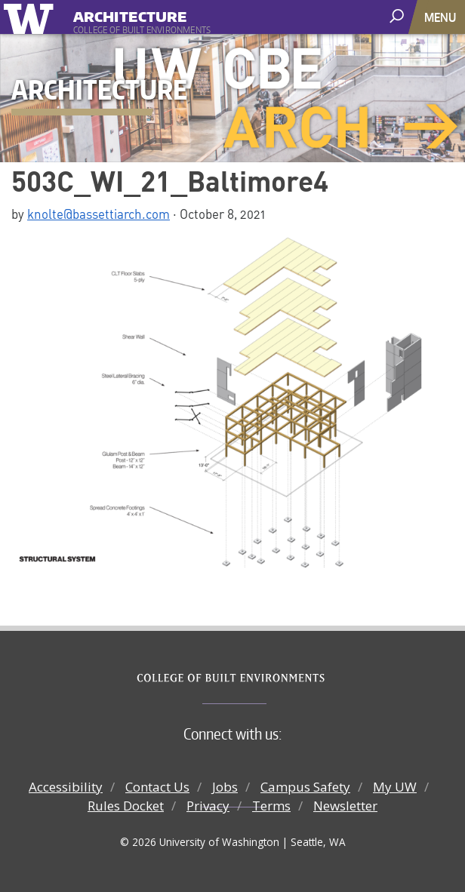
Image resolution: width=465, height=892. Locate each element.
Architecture (129, 14)
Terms (271, 805)
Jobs (225, 786)
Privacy (207, 805)
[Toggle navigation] (441, 17)
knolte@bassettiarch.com (98, 213)
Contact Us (157, 786)
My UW (395, 786)
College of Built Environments (263, 678)
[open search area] (398, 16)
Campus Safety (305, 786)
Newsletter (345, 805)
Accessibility (66, 786)
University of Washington (31, 17)
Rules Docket (126, 805)
